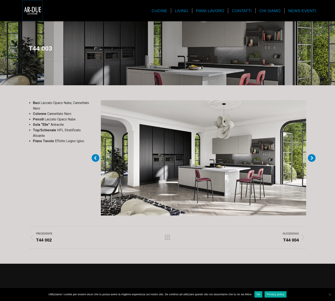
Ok (258, 294)
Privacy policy (275, 294)
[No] (330, 294)
